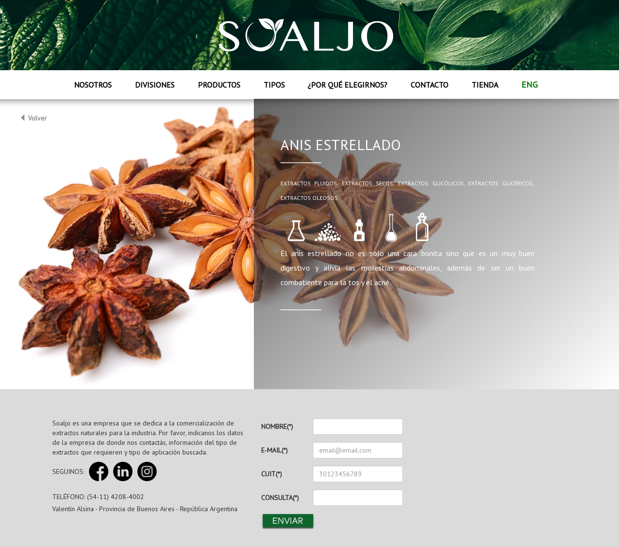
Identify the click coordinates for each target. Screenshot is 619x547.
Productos (219, 85)
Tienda (485, 85)
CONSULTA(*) (280, 497)
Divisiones (155, 85)
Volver (33, 118)
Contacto (429, 85)
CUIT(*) (271, 474)
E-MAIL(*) (274, 450)
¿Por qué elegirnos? (347, 85)
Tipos (274, 85)
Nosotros (93, 85)
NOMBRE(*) (277, 426)
